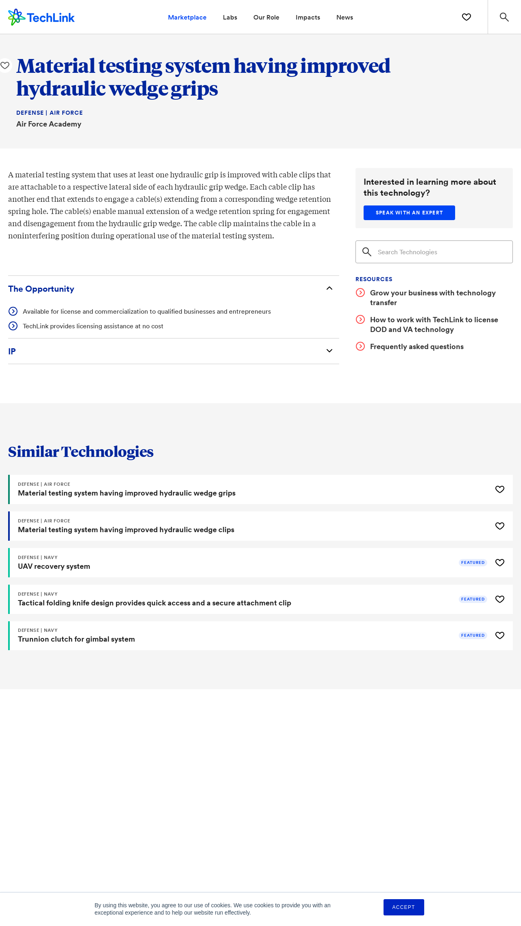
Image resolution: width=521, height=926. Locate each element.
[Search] (434, 251)
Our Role (266, 17)
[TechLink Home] (41, 16)
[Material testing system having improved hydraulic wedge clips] (249, 526)
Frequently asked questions (417, 346)
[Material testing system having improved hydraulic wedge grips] (249, 489)
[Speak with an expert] (409, 212)
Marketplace (187, 17)
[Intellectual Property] (173, 351)
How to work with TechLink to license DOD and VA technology (434, 324)
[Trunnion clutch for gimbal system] (249, 636)
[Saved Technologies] (466, 17)
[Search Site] (504, 17)
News (344, 17)
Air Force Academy (48, 124)
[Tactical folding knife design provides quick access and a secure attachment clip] (249, 599)
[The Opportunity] (173, 288)
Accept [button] (403, 907)
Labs (230, 17)
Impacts (308, 17)
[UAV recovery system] (249, 563)
